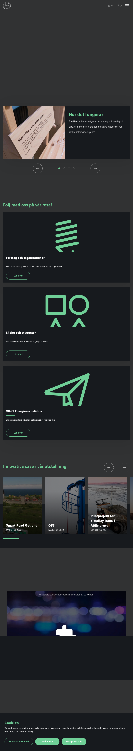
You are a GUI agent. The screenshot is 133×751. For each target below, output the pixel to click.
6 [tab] (90, 538)
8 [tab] (122, 538)
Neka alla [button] (47, 741)
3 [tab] (69, 168)
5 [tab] (74, 538)
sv (109, 5)
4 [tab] (74, 168)
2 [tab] (64, 168)
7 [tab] (106, 538)
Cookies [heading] (12, 722)
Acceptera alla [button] (74, 741)
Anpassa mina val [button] (18, 741)
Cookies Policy (26, 731)
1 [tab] (59, 168)
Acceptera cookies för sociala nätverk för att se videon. (66, 594)
